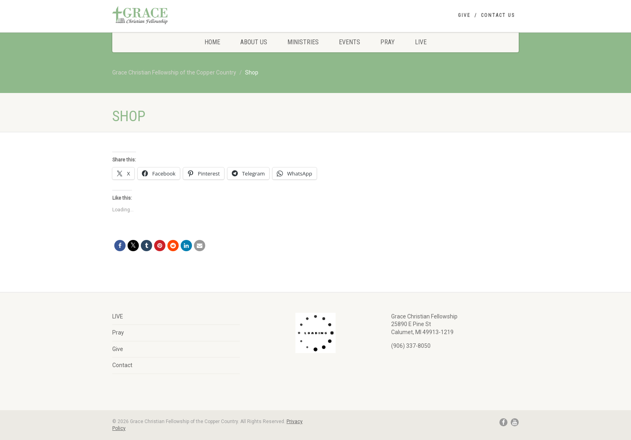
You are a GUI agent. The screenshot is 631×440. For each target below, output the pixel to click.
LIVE (421, 42)
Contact (122, 365)
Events (349, 42)
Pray (387, 42)
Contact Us (498, 15)
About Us (253, 42)
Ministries (303, 42)
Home (212, 42)
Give (464, 15)
